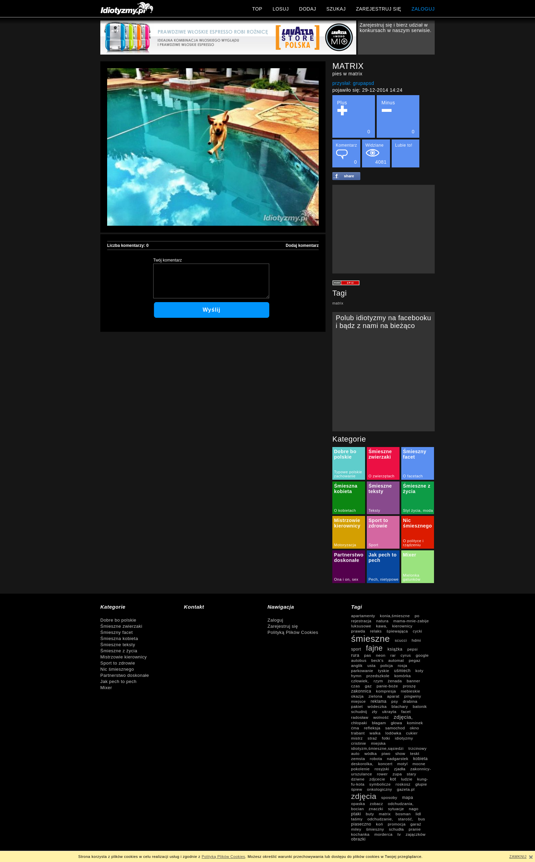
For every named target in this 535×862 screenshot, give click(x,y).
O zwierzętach (381, 476)
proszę (409, 686)
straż (372, 738)
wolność (381, 717)
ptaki (356, 814)
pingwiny (412, 696)
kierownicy (402, 626)
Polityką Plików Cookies (293, 632)
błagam (379, 722)
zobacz (376, 804)
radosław (359, 717)
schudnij (359, 711)
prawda (358, 631)
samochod (395, 728)
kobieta (420, 758)
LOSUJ (281, 9)
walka (375, 733)
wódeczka (377, 706)
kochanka (360, 834)
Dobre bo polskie (345, 454)
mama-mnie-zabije (411, 621)
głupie (421, 784)
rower (382, 774)
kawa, (381, 626)
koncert (385, 763)
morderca (383, 834)
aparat (393, 696)
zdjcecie (377, 779)
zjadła (400, 769)
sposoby (389, 797)
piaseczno (361, 824)
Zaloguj (275, 620)
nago (413, 808)
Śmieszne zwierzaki (380, 454)
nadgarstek (397, 758)
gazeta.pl (406, 789)
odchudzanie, (380, 819)
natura (382, 621)
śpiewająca (397, 631)
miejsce (358, 701)
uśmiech (402, 670)
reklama (379, 701)
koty (419, 670)
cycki (417, 631)
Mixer (409, 555)
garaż (415, 824)
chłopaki (359, 722)
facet (406, 711)
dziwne (357, 779)
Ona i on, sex (346, 579)
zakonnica (361, 691)
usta (371, 665)
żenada (395, 681)
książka (395, 649)
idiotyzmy (404, 738)
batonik (420, 706)
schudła (396, 829)
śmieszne (370, 639)
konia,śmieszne (395, 615)
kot (393, 779)
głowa (396, 722)
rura (355, 655)
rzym (378, 681)
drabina (410, 701)
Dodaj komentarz (302, 245)
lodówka (393, 733)
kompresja (386, 691)
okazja (357, 696)
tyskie (383, 670)
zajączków (415, 834)
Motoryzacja (345, 545)
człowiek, (360, 681)
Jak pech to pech (118, 681)
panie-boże (387, 686)
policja (386, 665)
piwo (385, 753)
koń (379, 824)
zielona (375, 696)
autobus (358, 660)
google (422, 655)
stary (411, 774)
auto (355, 753)
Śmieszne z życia (118, 650)
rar (393, 655)
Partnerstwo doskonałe (348, 557)
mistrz (357, 738)
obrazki (358, 839)
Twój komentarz (167, 260)
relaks (375, 631)
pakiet (357, 706)
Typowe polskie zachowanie (348, 474)
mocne (419, 763)
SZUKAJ (336, 9)
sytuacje (396, 808)
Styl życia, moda (418, 510)
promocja (397, 824)
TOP (257, 9)
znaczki (376, 808)
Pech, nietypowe (383, 579)
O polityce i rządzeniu (413, 543)
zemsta (358, 758)
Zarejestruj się (283, 626)
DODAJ (307, 9)
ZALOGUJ (423, 9)
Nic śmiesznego (417, 523)
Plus (353, 117)
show (400, 753)
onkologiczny (379, 789)
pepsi (412, 649)
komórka (402, 675)
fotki (386, 738)
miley (356, 829)
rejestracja (361, 621)
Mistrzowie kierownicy (347, 523)
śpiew (356, 789)
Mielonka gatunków (411, 577)
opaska (358, 803)
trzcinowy (417, 748)
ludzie (407, 779)
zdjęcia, (403, 717)
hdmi (416, 640)
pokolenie (360, 769)
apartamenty (363, 615)
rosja (402, 665)
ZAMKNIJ (518, 856)
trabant (358, 733)
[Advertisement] (383, 229)
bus (421, 819)
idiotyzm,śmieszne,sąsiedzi (377, 748)
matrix (337, 303)
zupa (397, 774)
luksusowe (361, 626)
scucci (401, 640)
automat (396, 660)
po (417, 615)
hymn (356, 675)
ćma (355, 728)
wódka (370, 753)
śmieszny (375, 829)
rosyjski (382, 769)
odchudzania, (401, 803)
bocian (357, 808)
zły (374, 711)
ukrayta (389, 711)
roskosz (402, 784)
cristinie (358, 743)
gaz (368, 686)
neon (381, 655)
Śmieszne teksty (380, 488)
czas (355, 686)
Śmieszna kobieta (346, 488)
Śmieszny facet (414, 454)
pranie (415, 829)
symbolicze (380, 784)
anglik (357, 665)
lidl (418, 814)
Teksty (374, 510)
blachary (399, 706)
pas (367, 655)
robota (376, 758)
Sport (373, 545)
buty (370, 814)
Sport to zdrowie (378, 523)
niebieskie (410, 691)
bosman (403, 814)
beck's (377, 660)
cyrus (406, 655)
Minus (398, 117)
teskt (414, 753)
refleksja (372, 728)
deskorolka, (362, 763)
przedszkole (378, 675)
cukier (412, 733)
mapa (407, 797)
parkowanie (362, 670)
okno (414, 728)
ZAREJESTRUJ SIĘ (378, 9)
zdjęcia (363, 796)
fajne (374, 648)
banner (413, 681)
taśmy (357, 819)
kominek (415, 722)
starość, (405, 819)
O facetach (413, 476)
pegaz (414, 660)
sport (356, 649)
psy (394, 701)
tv (399, 834)
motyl (402, 763)
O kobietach (345, 510)
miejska (378, 743)
